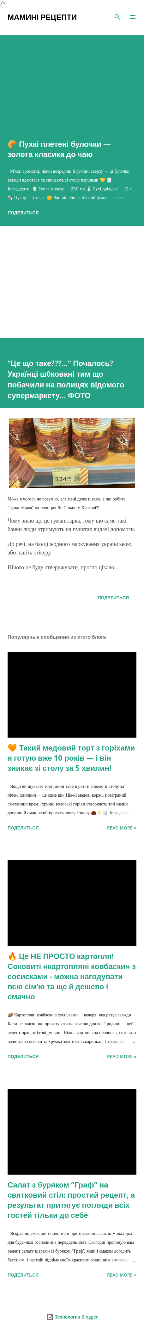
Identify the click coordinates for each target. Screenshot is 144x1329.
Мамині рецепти (42, 17)
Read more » (121, 828)
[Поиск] (117, 17)
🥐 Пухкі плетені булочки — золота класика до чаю (59, 149)
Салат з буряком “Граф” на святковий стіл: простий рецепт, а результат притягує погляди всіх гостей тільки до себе (71, 1199)
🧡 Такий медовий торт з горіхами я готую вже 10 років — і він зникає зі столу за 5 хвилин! (71, 757)
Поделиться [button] (23, 213)
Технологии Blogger (72, 1317)
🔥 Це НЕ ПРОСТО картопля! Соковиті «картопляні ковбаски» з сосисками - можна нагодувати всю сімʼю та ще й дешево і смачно (72, 976)
